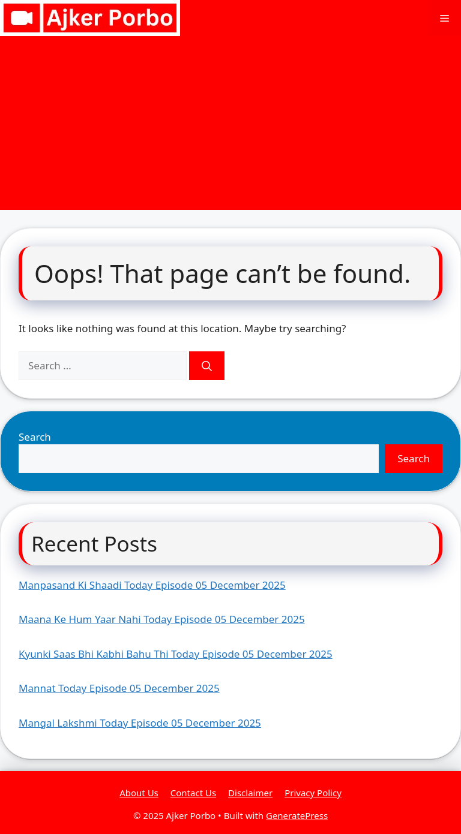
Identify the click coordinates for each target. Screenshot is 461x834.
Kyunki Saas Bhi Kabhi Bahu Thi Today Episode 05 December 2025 (176, 654)
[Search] (206, 365)
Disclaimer (250, 793)
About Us (138, 793)
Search (35, 437)
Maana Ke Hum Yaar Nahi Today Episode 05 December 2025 (162, 619)
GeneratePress (297, 815)
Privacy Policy (313, 793)
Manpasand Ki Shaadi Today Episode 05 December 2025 (152, 585)
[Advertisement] (230, 126)
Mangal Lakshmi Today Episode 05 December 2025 (140, 723)
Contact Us (193, 793)
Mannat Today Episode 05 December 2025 (119, 688)
